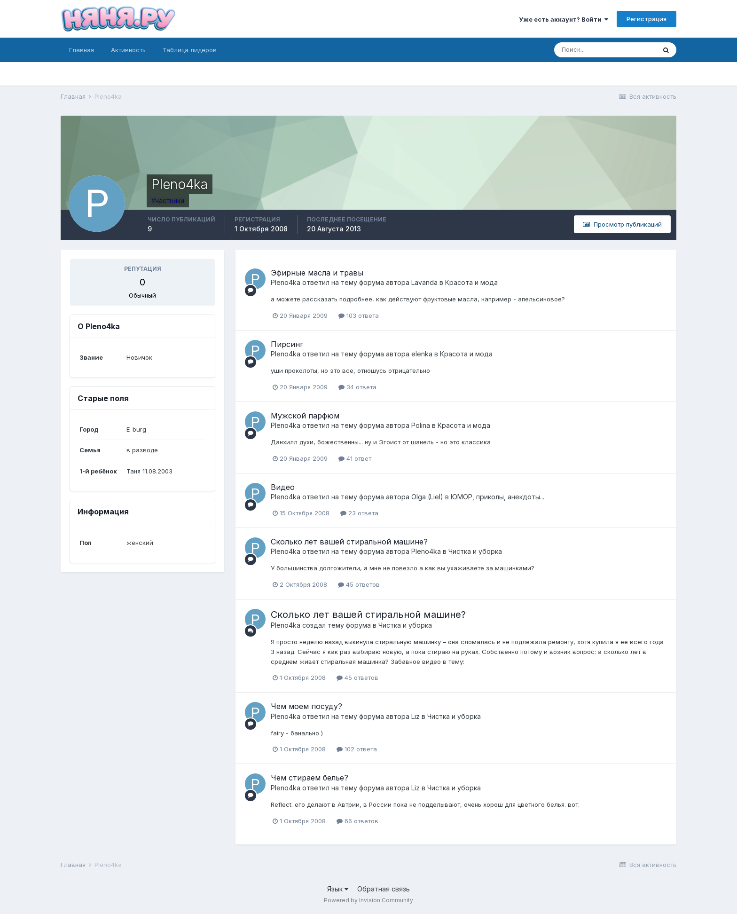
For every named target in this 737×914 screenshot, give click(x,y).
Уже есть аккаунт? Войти (563, 19)
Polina (420, 425)
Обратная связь (383, 889)
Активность (128, 50)
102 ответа (357, 749)
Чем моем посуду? (306, 706)
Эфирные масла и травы (317, 272)
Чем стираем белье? (309, 777)
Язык (337, 889)
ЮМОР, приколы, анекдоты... (497, 497)
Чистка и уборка (475, 551)
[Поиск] (605, 49)
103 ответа (358, 315)
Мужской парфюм (305, 415)
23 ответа (359, 513)
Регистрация (646, 19)
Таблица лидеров (190, 50)
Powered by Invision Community (368, 900)
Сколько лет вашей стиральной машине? (349, 541)
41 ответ (354, 458)
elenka (421, 354)
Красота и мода (471, 282)
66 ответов (357, 821)
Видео (283, 487)
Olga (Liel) (427, 497)
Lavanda (424, 282)
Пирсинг (287, 344)
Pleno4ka (285, 282)
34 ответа (357, 387)
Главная (81, 50)
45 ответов (359, 584)
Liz (415, 716)
